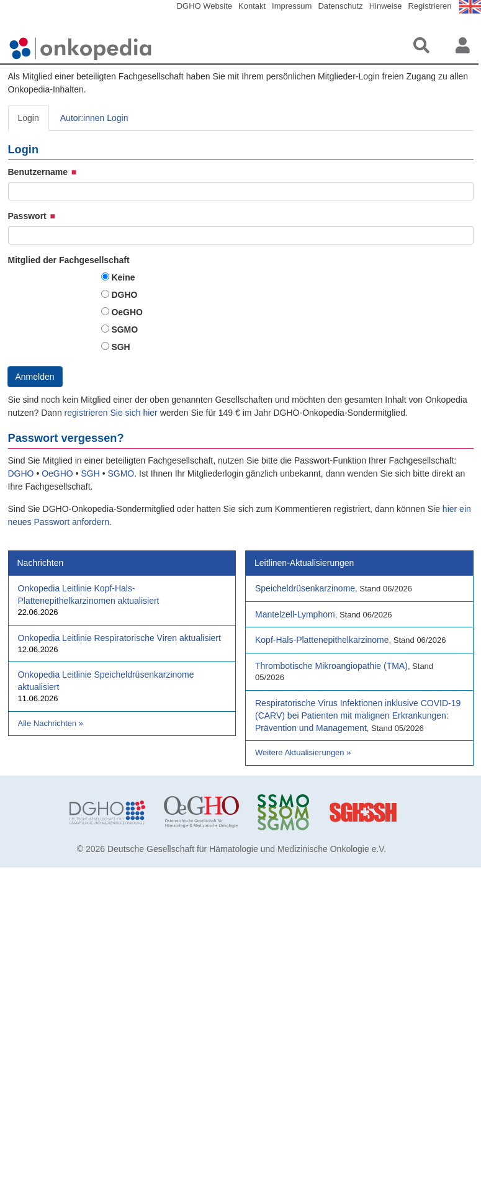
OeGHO (127, 312)
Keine (123, 277)
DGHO (124, 295)
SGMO (124, 329)
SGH (120, 347)
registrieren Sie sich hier (112, 413)
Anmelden (35, 377)
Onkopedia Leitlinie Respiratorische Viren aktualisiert (119, 638)
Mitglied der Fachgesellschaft (69, 260)
